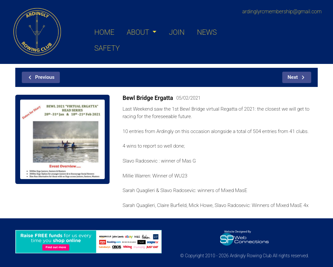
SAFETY (107, 48)
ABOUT (139, 32)
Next (296, 77)
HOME (104, 32)
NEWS (207, 32)
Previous (41, 77)
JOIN (176, 32)
